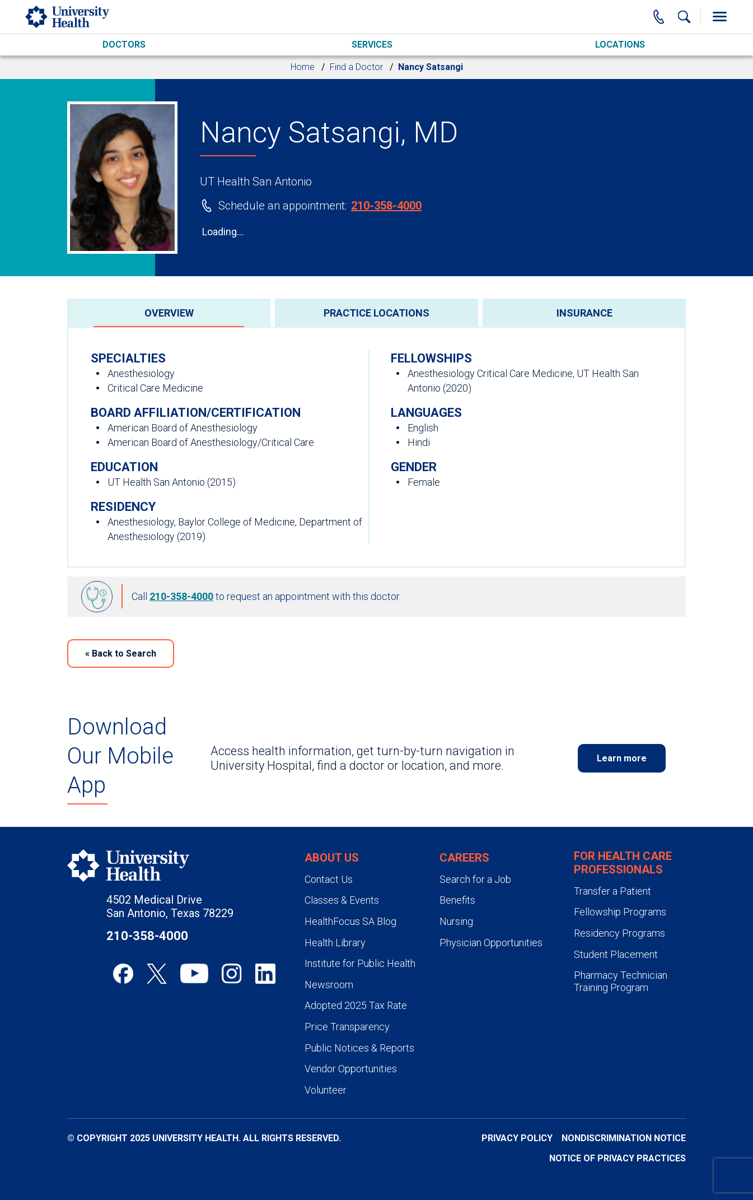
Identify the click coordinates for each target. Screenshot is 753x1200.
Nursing (456, 921)
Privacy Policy (517, 1138)
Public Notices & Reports (359, 1048)
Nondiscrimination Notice (624, 1138)
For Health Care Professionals (623, 862)
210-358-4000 (386, 205)
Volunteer (326, 1090)
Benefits (457, 900)
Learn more (622, 758)
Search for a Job (475, 879)
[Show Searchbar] (684, 16)
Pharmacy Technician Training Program (620, 981)
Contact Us (329, 879)
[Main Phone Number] (659, 16)
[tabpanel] (376, 447)
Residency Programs (619, 933)
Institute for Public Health (360, 963)
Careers (464, 857)
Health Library (335, 942)
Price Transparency (347, 1026)
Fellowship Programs (620, 912)
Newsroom (329, 984)
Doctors (124, 44)
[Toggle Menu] (719, 16)
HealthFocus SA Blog (350, 921)
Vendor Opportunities (351, 1069)
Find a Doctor (356, 67)
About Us (332, 857)
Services (372, 44)
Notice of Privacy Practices (617, 1158)
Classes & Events (342, 900)
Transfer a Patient (612, 891)
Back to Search (120, 653)
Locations (620, 44)
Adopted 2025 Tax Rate (356, 1005)
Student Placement (616, 954)
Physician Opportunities (490, 942)
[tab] (168, 313)
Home (303, 67)
